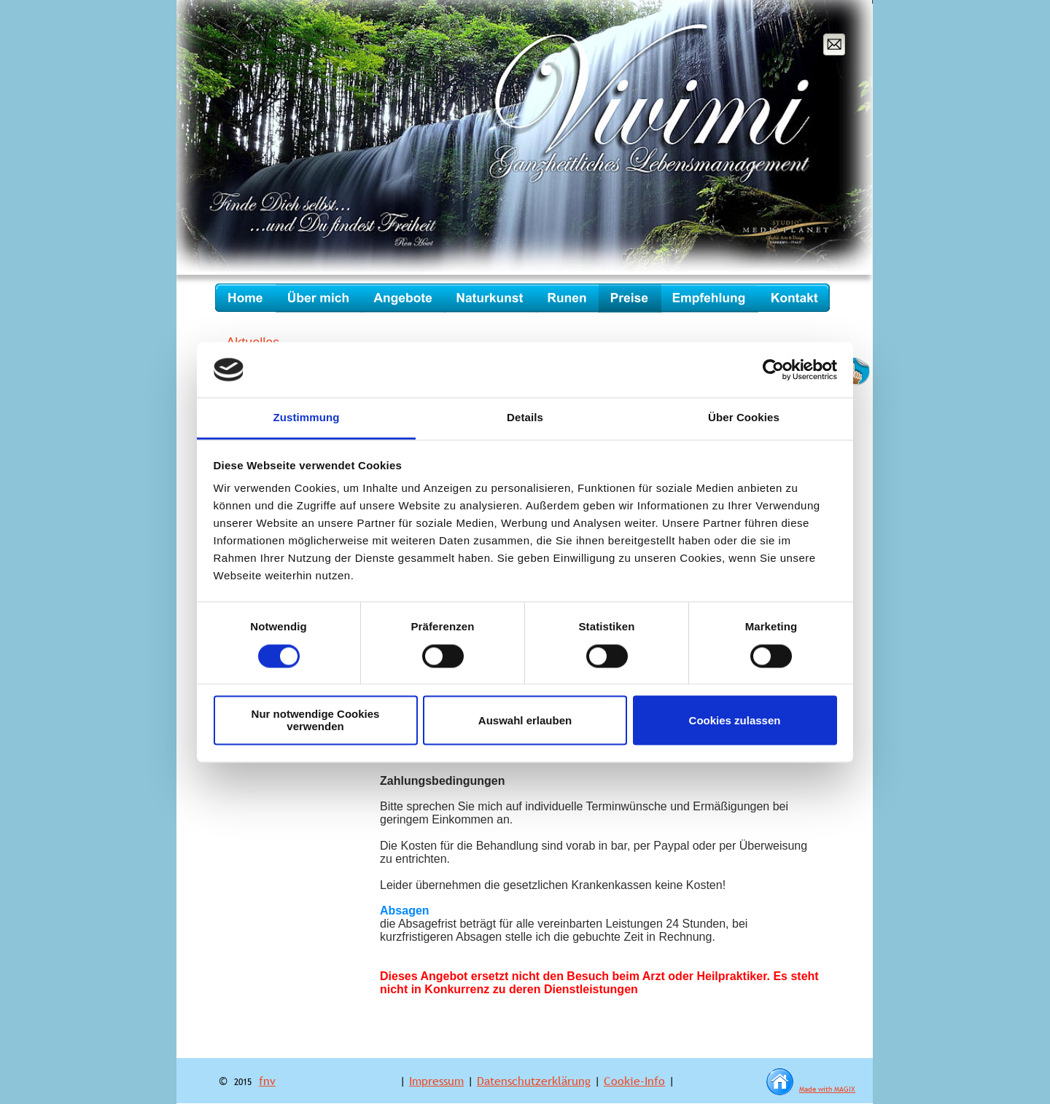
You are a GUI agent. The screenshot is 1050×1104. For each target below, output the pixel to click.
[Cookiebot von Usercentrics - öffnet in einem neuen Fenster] (773, 369)
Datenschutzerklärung (534, 1081)
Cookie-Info (634, 1081)
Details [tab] (525, 418)
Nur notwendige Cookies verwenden (316, 720)
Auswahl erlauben (525, 720)
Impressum (436, 1081)
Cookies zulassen (735, 720)
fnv (267, 1081)
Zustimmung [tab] (306, 418)
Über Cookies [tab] (743, 418)
